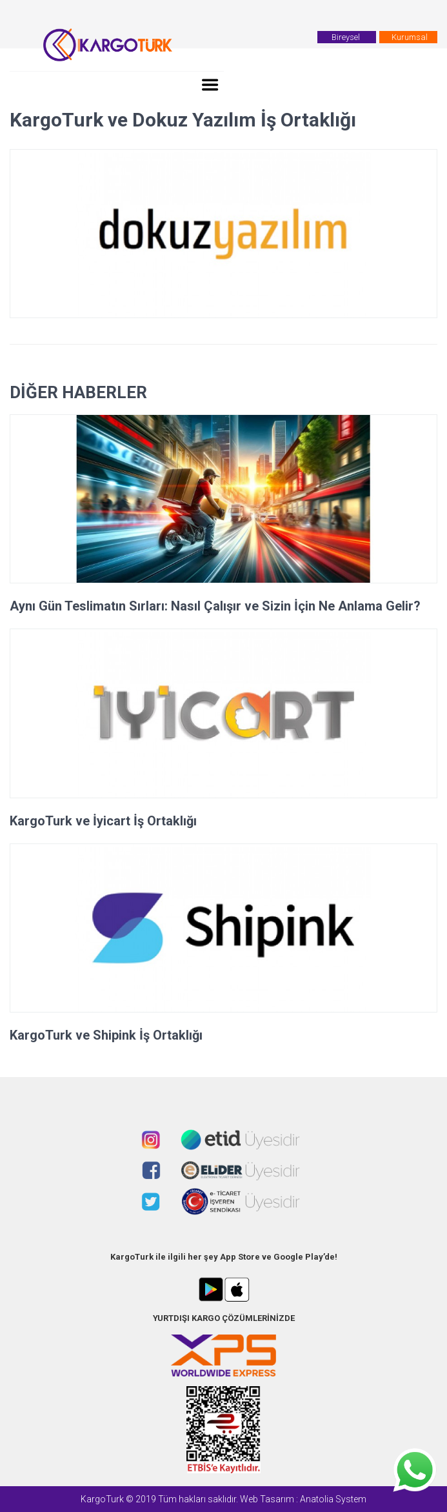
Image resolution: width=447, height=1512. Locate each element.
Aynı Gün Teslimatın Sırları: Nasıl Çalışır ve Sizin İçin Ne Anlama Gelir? (215, 606)
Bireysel (347, 37)
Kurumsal (410, 37)
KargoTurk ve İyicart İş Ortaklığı (103, 821)
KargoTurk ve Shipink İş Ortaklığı (106, 1035)
